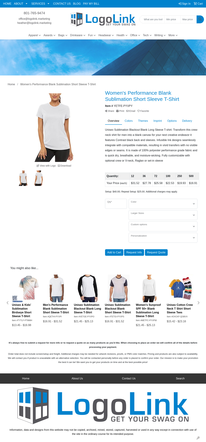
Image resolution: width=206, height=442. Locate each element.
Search (180, 378)
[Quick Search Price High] (189, 19)
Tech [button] (146, 35)
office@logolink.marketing (34, 18)
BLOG (77, 3)
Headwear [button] (104, 35)
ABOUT (18, 3)
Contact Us (129, 378)
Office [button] (133, 35)
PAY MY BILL (91, 3)
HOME (7, 3)
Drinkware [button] (76, 35)
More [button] (171, 35)
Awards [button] (48, 35)
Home (25, 378)
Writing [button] (158, 35)
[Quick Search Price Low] (172, 19)
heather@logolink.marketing (34, 22)
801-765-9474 (34, 13)
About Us (77, 378)
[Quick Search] (152, 19)
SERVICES (38, 3)
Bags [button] (61, 35)
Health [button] (120, 35)
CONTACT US (62, 3)
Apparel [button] (33, 35)
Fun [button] (90, 35)
